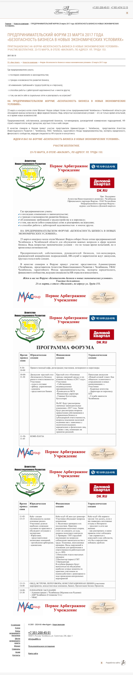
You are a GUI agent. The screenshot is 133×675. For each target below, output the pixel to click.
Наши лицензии (58, 624)
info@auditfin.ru (34, 639)
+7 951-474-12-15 (119, 7)
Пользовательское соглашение (41, 646)
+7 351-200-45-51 (101, 7)
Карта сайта (33, 653)
